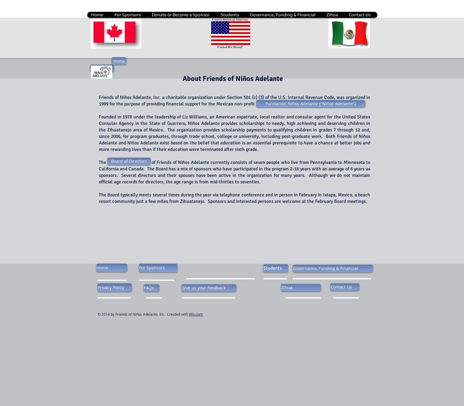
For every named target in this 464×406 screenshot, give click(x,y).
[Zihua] (301, 287)
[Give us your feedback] (209, 288)
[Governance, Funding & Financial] (333, 268)
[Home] (119, 61)
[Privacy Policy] (115, 287)
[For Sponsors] (158, 268)
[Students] (275, 268)
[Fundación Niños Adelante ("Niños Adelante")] (310, 103)
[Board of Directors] (129, 161)
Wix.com (196, 314)
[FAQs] (151, 288)
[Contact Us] (345, 287)
